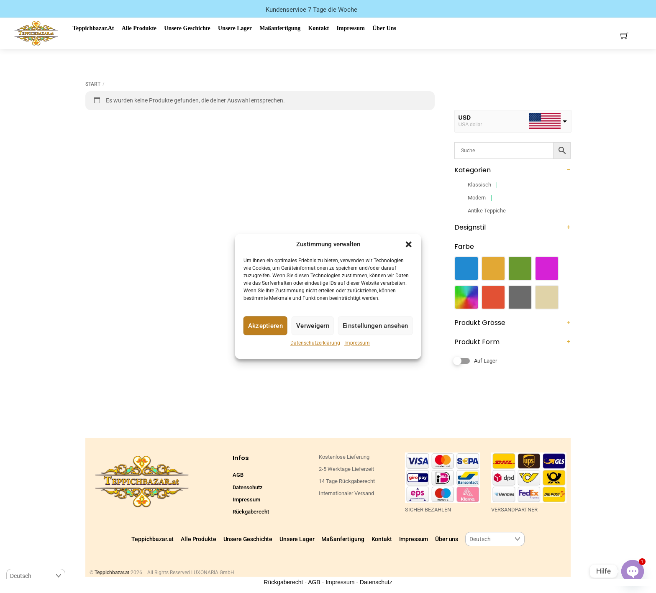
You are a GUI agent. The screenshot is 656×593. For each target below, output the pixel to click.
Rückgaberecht (251, 512)
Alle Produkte (139, 28)
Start (92, 84)
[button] (408, 244)
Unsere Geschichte (187, 28)
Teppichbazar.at (93, 28)
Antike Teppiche (487, 210)
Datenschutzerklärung (315, 343)
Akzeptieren (265, 326)
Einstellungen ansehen (375, 326)
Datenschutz (248, 487)
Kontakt (318, 28)
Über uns (384, 28)
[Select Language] (494, 539)
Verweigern (312, 326)
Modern (477, 197)
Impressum (357, 343)
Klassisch (479, 184)
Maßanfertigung (279, 28)
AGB (238, 475)
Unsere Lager (235, 28)
